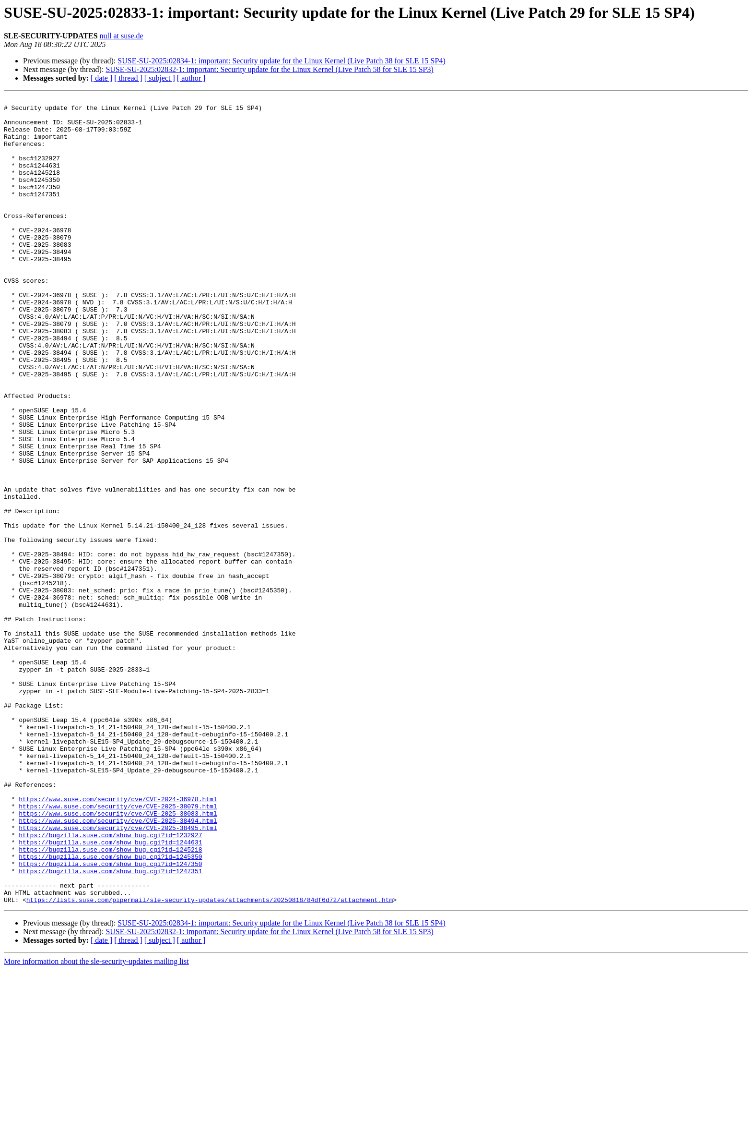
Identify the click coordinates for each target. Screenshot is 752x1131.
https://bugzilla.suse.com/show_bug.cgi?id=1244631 (110, 991)
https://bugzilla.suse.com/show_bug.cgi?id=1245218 (110, 1000)
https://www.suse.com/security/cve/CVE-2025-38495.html (118, 974)
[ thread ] (128, 78)
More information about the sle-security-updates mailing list (96, 1123)
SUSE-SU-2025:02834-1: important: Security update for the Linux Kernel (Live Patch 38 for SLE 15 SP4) (281, 61)
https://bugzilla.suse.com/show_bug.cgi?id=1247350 (110, 1017)
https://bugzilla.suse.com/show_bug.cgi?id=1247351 (110, 1026)
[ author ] (191, 78)
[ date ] (101, 78)
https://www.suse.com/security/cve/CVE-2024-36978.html (118, 940)
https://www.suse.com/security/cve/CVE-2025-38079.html (118, 948)
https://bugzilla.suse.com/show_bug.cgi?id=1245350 (110, 1009)
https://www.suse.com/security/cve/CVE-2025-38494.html (118, 966)
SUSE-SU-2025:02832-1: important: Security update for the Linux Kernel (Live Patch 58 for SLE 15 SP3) (269, 69)
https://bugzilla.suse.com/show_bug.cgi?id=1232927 (110, 983)
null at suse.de (121, 36)
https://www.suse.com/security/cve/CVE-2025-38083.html (118, 957)
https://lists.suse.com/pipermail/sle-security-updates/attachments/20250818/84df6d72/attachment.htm (209, 1061)
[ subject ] (159, 78)
